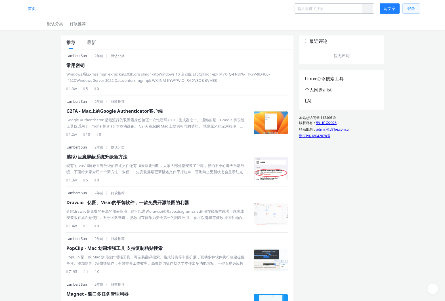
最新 (91, 42)
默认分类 (55, 23)
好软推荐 (78, 23)
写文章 (390, 8)
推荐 (70, 42)
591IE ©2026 (326, 122)
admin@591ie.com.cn (333, 129)
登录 (411, 8)
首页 (32, 8)
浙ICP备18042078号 (314, 135)
